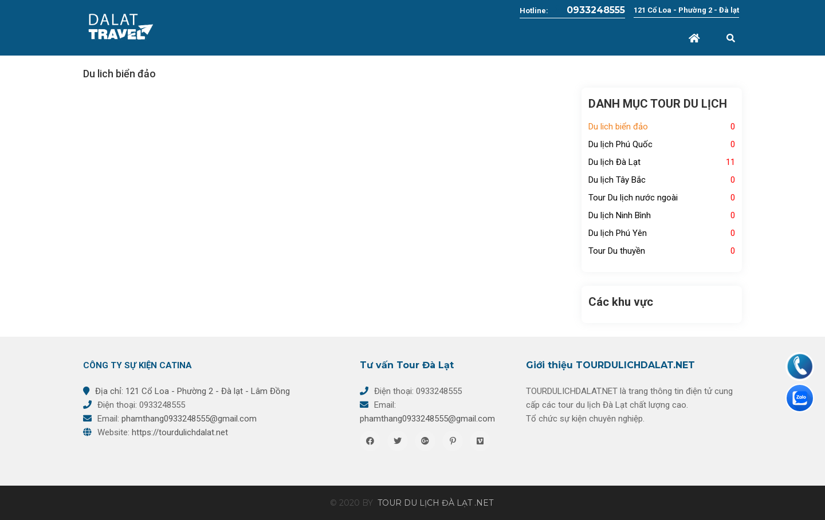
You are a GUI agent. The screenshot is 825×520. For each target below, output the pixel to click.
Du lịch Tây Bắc (617, 180)
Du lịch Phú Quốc (620, 144)
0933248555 (587, 10)
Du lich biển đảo (618, 126)
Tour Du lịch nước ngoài (633, 197)
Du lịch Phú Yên (617, 233)
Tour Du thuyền (616, 251)
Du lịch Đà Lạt (614, 162)
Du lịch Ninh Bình (619, 215)
